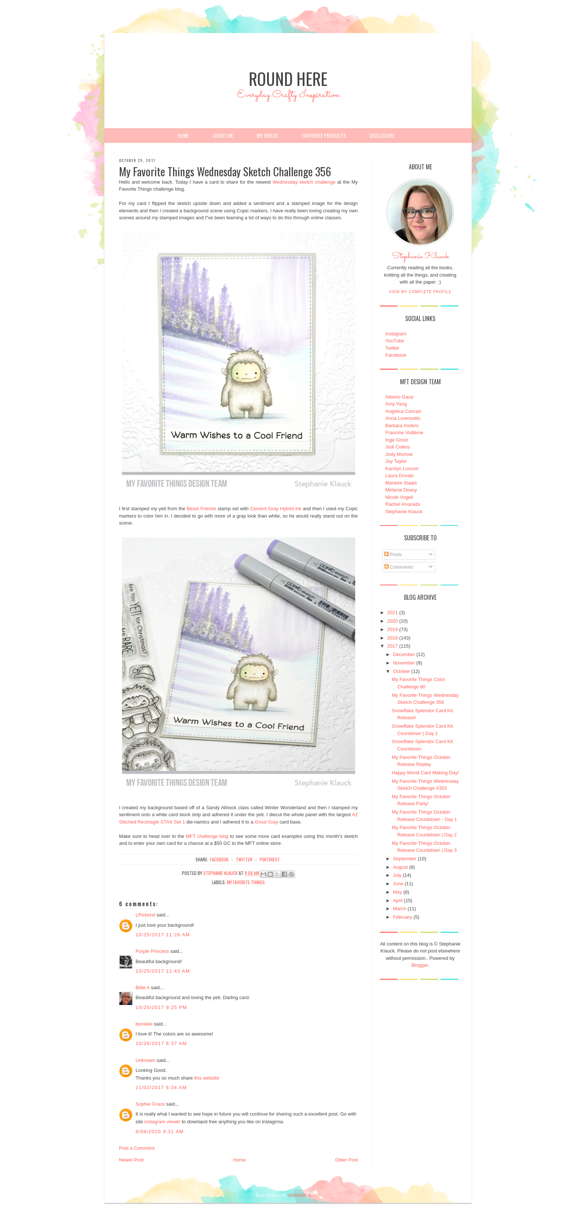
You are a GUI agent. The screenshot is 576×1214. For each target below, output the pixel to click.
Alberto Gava (399, 397)
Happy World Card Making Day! (425, 772)
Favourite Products (324, 135)
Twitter (392, 348)
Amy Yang (396, 404)
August (400, 867)
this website (206, 1078)
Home (183, 135)
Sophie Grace (150, 1104)
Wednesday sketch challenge (304, 182)
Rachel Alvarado (402, 504)
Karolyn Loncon (401, 468)
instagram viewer (162, 1121)
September (405, 858)
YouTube (394, 340)
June (398, 883)
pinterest (270, 859)
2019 (392, 629)
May (397, 892)
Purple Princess (152, 951)
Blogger (419, 965)
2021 (392, 612)
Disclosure (382, 135)
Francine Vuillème (404, 432)
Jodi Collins (397, 447)
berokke (144, 1024)
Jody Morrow (399, 454)
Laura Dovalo (399, 475)
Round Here (288, 78)
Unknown (145, 1060)
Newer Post (131, 1160)
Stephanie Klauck (420, 258)
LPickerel (145, 915)
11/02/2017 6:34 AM (161, 1087)
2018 (392, 638)
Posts (393, 554)
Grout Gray (266, 822)
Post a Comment (137, 1148)
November (404, 663)
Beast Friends (201, 508)
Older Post (346, 1160)
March (399, 908)
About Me (223, 135)
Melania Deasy (401, 490)
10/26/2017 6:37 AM (161, 1043)
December (404, 654)
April (398, 900)
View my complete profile (420, 292)
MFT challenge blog (207, 836)
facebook (219, 859)
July (397, 875)
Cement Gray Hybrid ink (276, 508)
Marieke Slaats (401, 483)
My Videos (267, 135)
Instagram (396, 333)
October (401, 671)
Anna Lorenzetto (402, 418)
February (402, 917)
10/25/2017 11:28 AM (163, 934)
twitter (244, 859)
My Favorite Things (246, 882)
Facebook (395, 355)
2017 (392, 646)
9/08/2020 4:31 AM (160, 1131)
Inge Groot (396, 440)
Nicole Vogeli (399, 497)
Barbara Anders (401, 425)
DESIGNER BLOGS (304, 1195)
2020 (392, 621)
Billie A (143, 987)
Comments (398, 567)
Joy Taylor (396, 461)
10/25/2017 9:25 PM (161, 1007)
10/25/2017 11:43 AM (163, 971)
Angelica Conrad (403, 411)
